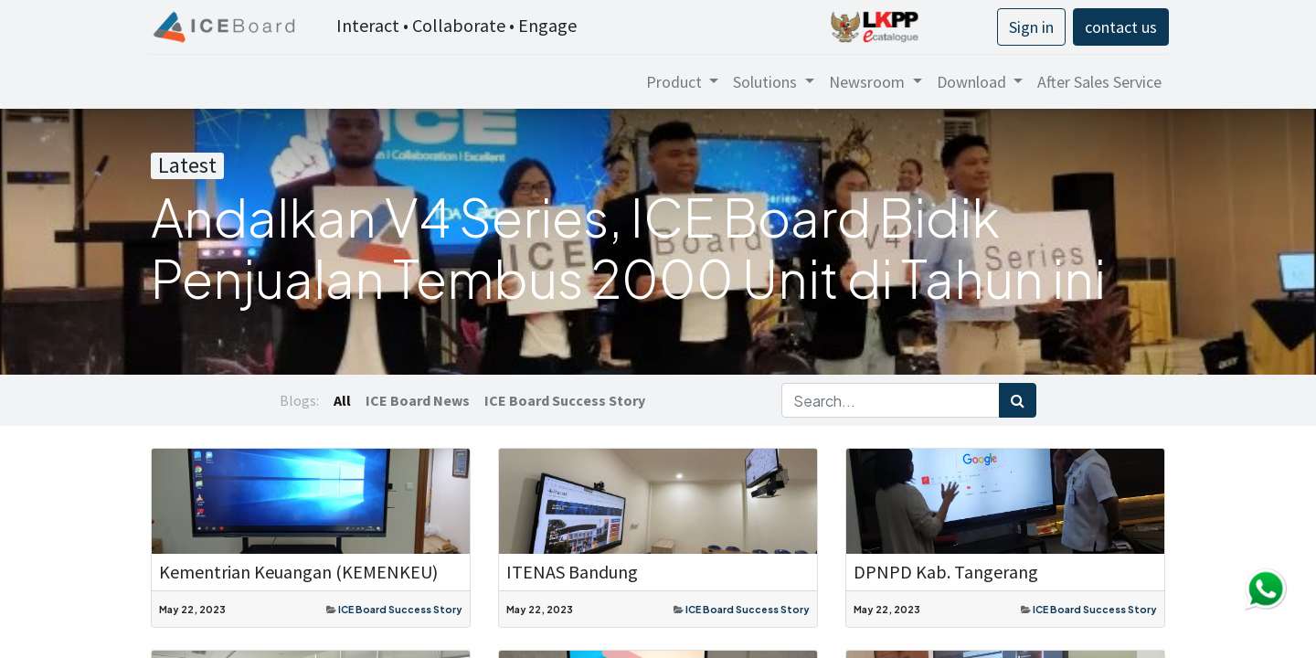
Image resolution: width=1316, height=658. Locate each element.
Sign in (1027, 26)
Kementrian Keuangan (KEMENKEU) (298, 572)
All (342, 400)
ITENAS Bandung (572, 572)
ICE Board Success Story (400, 609)
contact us (1117, 26)
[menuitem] (1095, 81)
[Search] (1017, 400)
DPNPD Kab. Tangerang (946, 572)
